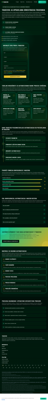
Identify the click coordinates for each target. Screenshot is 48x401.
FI (35, 365)
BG (6, 367)
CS (38, 365)
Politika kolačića (5, 362)
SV (26, 365)
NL (20, 365)
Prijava (35, 1)
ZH (33, 367)
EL (12, 367)
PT (17, 365)
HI (36, 367)
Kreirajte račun (42, 1)
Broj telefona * (6, 65)
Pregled (17, 1)
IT (14, 365)
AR (18, 367)
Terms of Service (19, 70)
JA (27, 367)
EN (2, 365)
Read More (10, 73)
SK (41, 365)
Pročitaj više (3, 399)
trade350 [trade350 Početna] (5, 2)
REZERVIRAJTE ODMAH (15, 76)
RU (39, 367)
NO (32, 365)
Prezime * (5, 57)
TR (15, 367)
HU (44, 365)
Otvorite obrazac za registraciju (10, 241)
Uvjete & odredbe (5, 359)
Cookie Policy (10, 71)
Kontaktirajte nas (29, 1)
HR (9, 367)
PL (23, 365)
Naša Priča (22, 1)
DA (29, 365)
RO (3, 367)
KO (30, 367)
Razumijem (43, 398)
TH (21, 367)
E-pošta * (5, 61)
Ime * (5, 52)
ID (24, 367)
